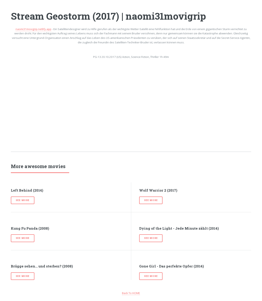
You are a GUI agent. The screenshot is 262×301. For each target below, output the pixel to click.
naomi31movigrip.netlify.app (33, 29)
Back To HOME (131, 293)
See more (22, 200)
